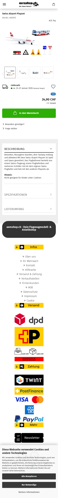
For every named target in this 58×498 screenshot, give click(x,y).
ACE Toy (52, 20)
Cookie (30, 300)
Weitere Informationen (29, 492)
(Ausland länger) (39, 88)
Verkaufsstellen (30, 278)
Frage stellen (11, 128)
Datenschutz (19, 471)
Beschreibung (14, 149)
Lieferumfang (14, 209)
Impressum (30, 296)
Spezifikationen (15, 194)
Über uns (30, 256)
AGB (30, 287)
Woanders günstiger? (14, 124)
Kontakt (30, 265)
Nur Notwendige (29, 485)
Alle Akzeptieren (29, 476)
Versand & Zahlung (30, 274)
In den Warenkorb (26, 113)
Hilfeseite (30, 269)
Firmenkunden (30, 283)
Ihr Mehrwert (30, 261)
